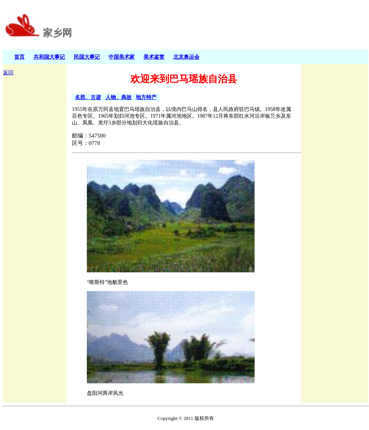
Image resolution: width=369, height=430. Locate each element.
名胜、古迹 (88, 97)
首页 (19, 57)
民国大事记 (87, 57)
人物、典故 (118, 97)
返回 (8, 72)
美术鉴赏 (154, 57)
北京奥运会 (186, 57)
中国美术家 (121, 57)
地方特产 (146, 97)
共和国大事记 (49, 57)
